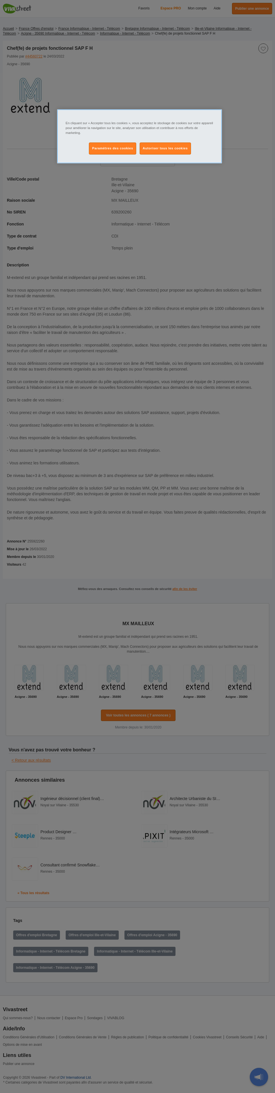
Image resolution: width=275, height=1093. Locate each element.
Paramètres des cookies (112, 148)
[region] (139, 136)
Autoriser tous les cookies (165, 148)
